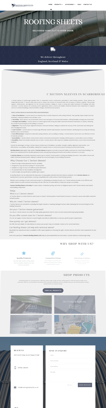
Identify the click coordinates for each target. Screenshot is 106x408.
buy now (51, 38)
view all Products (53, 294)
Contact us (87, 4)
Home (50, 4)
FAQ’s (79, 4)
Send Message (85, 385)
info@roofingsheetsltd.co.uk (28, 387)
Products (57, 4)
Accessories (69, 4)
